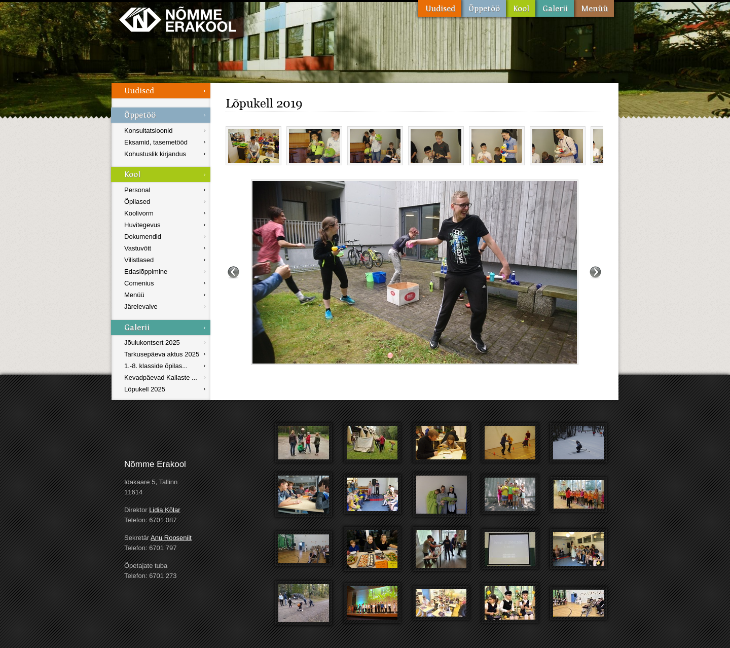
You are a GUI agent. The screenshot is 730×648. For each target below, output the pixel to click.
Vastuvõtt (137, 248)
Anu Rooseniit (171, 538)
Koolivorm (139, 213)
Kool (520, 8)
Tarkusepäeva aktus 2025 (161, 354)
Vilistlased (139, 260)
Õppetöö (483, 8)
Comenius (139, 283)
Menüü (594, 8)
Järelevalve (141, 306)
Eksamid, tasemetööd (156, 142)
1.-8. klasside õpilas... (156, 366)
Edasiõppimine (145, 271)
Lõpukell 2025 (144, 389)
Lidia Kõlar (164, 510)
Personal (137, 190)
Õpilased (137, 201)
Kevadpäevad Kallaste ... (160, 377)
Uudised (439, 8)
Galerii (554, 8)
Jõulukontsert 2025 (152, 342)
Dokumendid (142, 236)
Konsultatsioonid (148, 130)
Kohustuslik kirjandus (155, 154)
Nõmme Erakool (178, 19)
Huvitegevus (142, 225)
